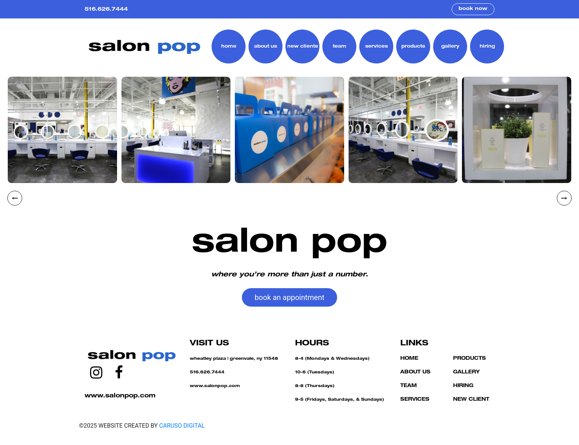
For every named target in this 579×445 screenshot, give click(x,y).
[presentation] (14, 198)
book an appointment (290, 297)
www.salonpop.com (120, 396)
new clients (302, 46)
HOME (409, 358)
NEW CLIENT (471, 399)
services (376, 46)
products (413, 46)
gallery (450, 46)
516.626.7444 (106, 9)
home (228, 46)
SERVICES (414, 399)
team (339, 46)
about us (265, 46)
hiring (487, 46)
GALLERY (466, 372)
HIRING (463, 386)
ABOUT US (415, 372)
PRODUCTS (469, 358)
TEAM (408, 386)
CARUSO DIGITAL (182, 425)
